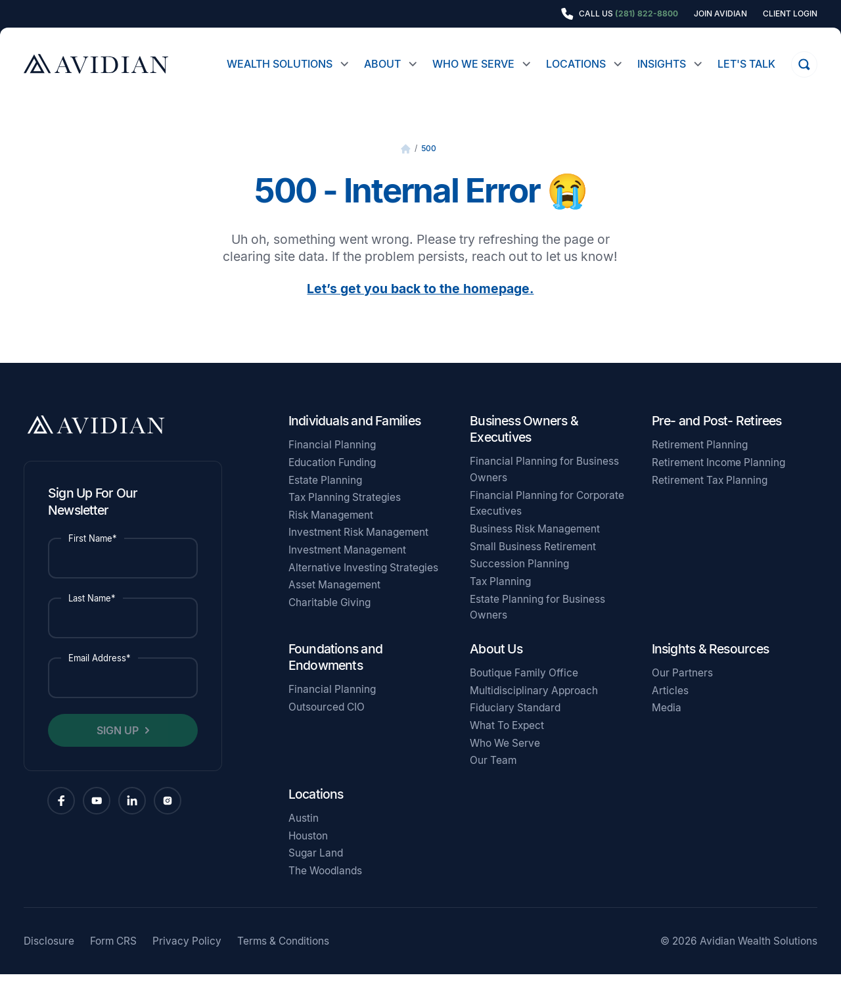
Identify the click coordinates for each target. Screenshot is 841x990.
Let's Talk (746, 63)
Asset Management (334, 600)
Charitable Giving (329, 618)
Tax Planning (500, 597)
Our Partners (682, 688)
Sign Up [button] (118, 746)
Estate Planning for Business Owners (537, 623)
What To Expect (507, 741)
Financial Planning (332, 460)
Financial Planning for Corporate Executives (547, 519)
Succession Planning (519, 579)
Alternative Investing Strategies (363, 583)
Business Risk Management (535, 544)
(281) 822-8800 (646, 13)
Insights (661, 63)
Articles (670, 706)
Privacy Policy (186, 957)
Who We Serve (473, 63)
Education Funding (332, 478)
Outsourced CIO (326, 723)
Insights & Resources (710, 664)
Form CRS (113, 957)
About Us (496, 664)
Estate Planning (325, 496)
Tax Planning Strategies (344, 513)
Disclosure (49, 957)
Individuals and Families (354, 436)
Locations (576, 63)
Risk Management (330, 531)
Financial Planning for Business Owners (544, 485)
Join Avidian (720, 14)
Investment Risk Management (358, 548)
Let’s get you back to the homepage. (420, 304)
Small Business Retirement (533, 562)
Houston (308, 851)
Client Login (790, 14)
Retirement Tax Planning (709, 496)
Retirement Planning (700, 460)
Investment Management (347, 565)
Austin (303, 834)
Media (666, 723)
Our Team (493, 776)
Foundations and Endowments (335, 673)
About (382, 63)
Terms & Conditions (283, 957)
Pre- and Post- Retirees (717, 436)
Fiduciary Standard (515, 723)
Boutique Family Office (524, 688)
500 (428, 164)
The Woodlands (325, 886)
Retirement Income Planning (718, 478)
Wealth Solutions (279, 63)
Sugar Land (315, 868)
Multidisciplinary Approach (534, 706)
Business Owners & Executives (524, 445)
